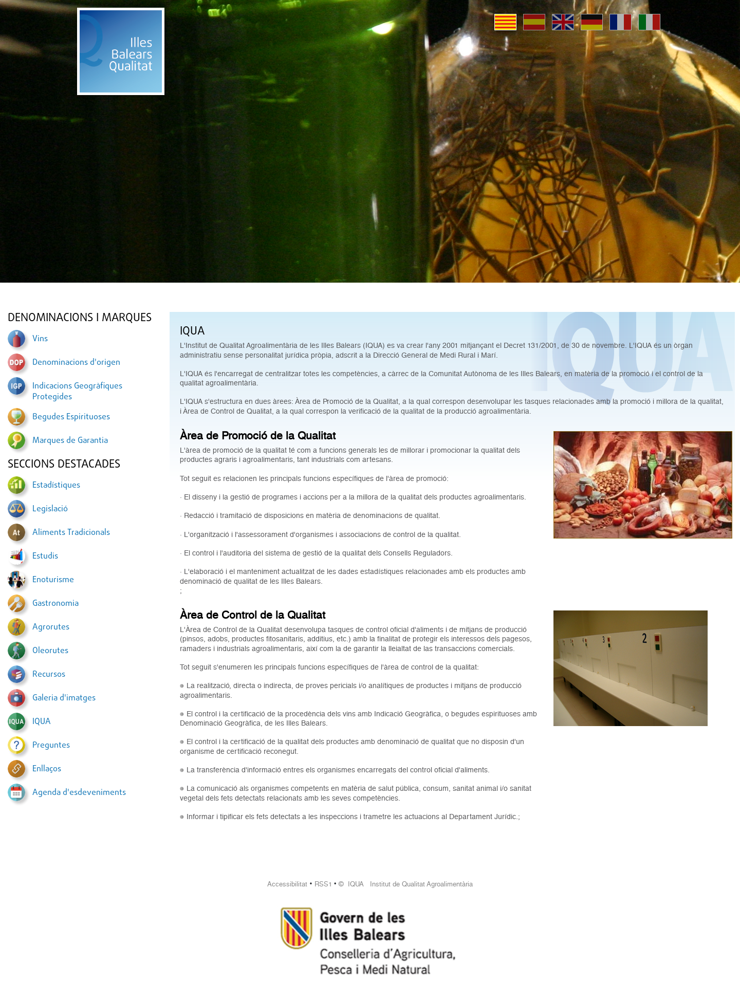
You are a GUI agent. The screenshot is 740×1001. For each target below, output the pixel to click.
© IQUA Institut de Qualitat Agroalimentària (406, 884)
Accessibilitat (287, 884)
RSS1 (323, 884)
